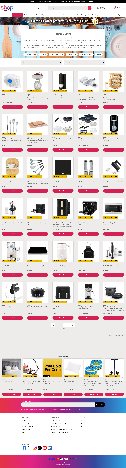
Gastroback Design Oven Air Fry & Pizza (87, 223)
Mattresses (105, 15)
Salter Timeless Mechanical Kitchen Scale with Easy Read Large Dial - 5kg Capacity (37, 97)
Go (67, 325)
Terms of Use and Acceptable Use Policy (62, 429)
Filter (23, 62)
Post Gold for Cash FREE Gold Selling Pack (51, 382)
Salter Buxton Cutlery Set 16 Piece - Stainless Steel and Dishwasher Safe (11, 139)
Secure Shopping (27, 420)
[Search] (90, 8)
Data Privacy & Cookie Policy (59, 423)
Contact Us (83, 420)
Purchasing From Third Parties (59, 432)
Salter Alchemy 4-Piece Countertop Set (36, 223)
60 (119, 335)
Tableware (98, 54)
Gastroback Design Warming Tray (37, 266)
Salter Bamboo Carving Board (10, 182)
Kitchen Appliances (72, 54)
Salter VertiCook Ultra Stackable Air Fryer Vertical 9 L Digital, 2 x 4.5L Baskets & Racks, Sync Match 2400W (62, 224)
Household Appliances (42, 15)
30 (116, 335)
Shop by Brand (26, 423)
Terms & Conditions (56, 426)
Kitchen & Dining (81, 15)
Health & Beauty (28, 15)
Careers (82, 426)
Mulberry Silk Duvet (7, 381)
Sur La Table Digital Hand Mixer (10, 307)
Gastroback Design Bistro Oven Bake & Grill (113, 223)
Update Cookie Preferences (63, 464)
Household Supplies (55, 15)
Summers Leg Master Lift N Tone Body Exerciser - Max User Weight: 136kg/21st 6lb (114, 383)
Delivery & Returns (56, 420)
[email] (58, 404)
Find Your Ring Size (27, 429)
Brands (6, 15)
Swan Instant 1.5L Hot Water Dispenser (111, 139)
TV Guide (17, 15)
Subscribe (100, 405)
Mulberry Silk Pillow (69, 381)
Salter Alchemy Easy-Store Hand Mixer (113, 182)
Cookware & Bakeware (30, 54)
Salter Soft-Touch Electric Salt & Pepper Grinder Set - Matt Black (61, 97)
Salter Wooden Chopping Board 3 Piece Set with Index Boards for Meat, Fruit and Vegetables (37, 140)
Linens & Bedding (93, 15)
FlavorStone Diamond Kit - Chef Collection (86, 139)
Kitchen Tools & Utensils (86, 54)
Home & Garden (58, 37)
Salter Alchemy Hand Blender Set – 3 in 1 (12, 223)
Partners (82, 423)
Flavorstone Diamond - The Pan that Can (62, 139)
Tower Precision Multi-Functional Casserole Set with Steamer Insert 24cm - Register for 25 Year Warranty (113, 308)
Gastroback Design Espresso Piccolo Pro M (12, 266)
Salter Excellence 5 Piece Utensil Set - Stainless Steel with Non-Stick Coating (37, 182)
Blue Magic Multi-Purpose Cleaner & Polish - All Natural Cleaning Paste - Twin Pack (93, 383)
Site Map (24, 432)
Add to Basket (12, 107)
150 (122, 335)
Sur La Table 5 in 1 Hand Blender (112, 266)
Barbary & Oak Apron (84, 266)
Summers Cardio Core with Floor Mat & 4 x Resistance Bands (32, 382)
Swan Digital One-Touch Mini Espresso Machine (86, 307)
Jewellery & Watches (69, 15)
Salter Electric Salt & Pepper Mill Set (87, 182)
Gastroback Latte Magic (59, 266)
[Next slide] (122, 377)
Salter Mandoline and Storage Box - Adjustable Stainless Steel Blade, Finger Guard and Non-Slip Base (87, 97)
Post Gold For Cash (27, 426)
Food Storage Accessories (56, 54)
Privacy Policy (65, 409)
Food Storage (43, 54)
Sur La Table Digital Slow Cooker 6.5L (37, 307)
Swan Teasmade (6, 96)
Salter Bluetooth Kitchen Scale (60, 182)
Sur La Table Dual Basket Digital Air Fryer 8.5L (62, 307)
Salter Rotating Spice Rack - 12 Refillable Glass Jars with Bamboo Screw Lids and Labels (112, 97)
